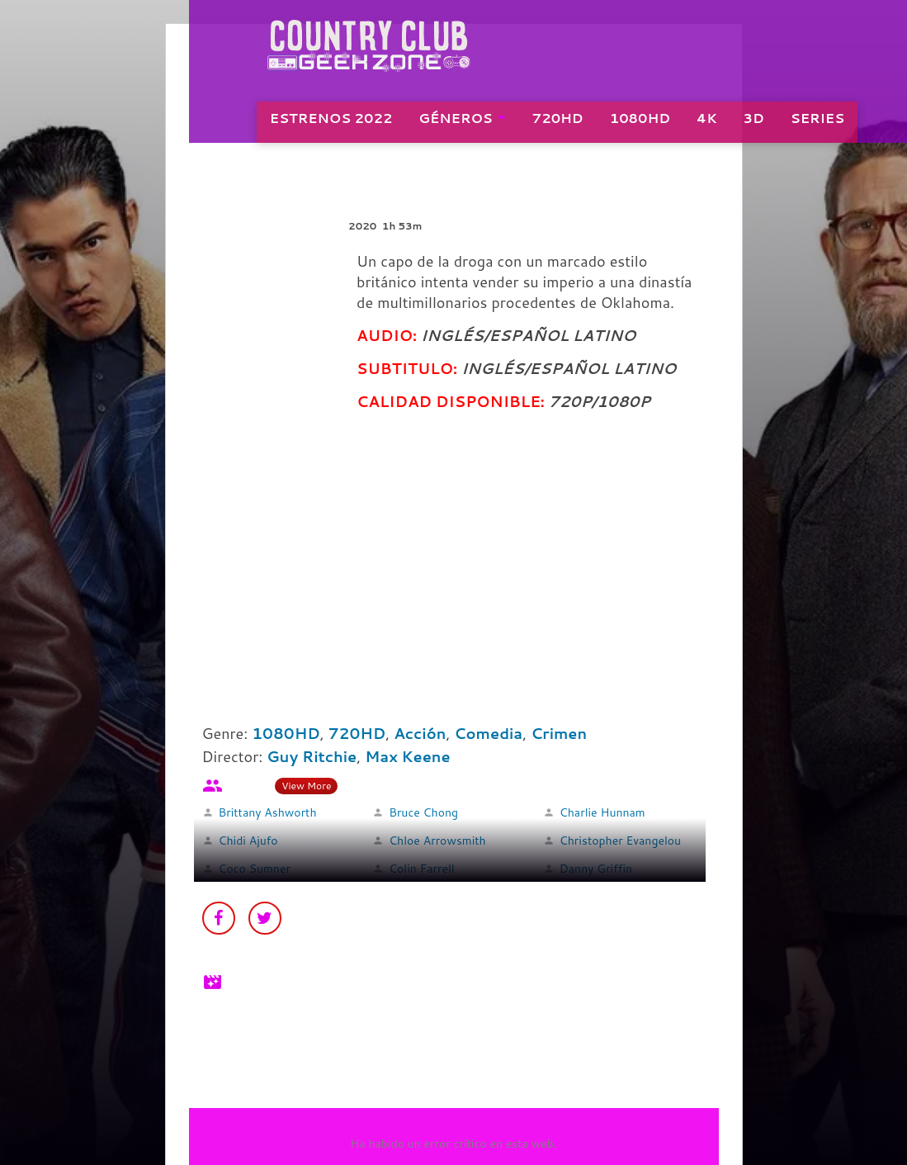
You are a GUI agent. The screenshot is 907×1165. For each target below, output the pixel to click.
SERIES (824, 124)
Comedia (488, 733)
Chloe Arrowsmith (437, 840)
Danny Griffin (596, 868)
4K (713, 124)
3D (760, 124)
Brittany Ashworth (268, 812)
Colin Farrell (422, 868)
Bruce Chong (423, 812)
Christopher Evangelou (620, 840)
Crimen (559, 733)
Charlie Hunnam (602, 812)
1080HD (646, 124)
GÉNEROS (462, 124)
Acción (420, 733)
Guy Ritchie (312, 756)
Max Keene (407, 756)
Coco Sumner (255, 868)
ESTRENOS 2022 (337, 124)
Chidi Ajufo (248, 840)
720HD (564, 124)
